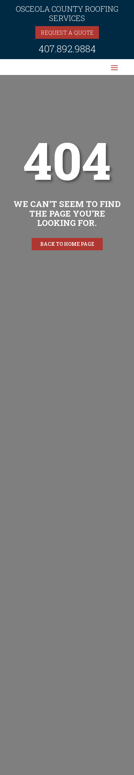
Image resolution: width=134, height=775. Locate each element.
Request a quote (67, 32)
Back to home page (67, 244)
